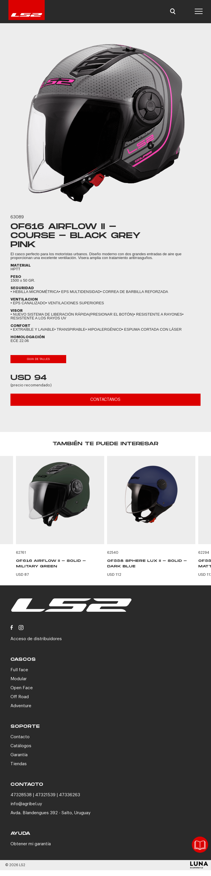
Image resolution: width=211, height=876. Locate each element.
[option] (105, 123)
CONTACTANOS (105, 400)
